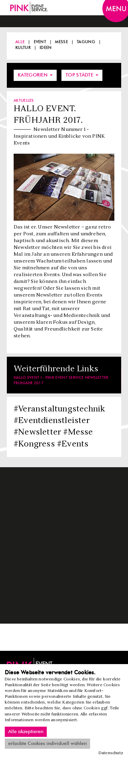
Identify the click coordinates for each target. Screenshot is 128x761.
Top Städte (82, 75)
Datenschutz (111, 753)
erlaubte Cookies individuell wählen (47, 743)
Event (40, 42)
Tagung (86, 42)
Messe (61, 42)
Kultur (23, 48)
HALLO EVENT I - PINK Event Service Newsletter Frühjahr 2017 (61, 380)
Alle (20, 42)
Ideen (46, 48)
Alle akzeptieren (25, 731)
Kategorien (35, 75)
